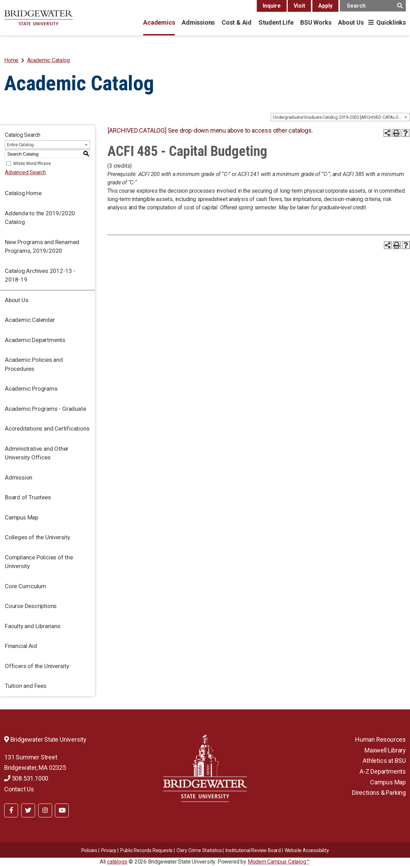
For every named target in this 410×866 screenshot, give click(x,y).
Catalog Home (23, 193)
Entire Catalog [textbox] (20, 144)
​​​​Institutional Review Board (253, 850)
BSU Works (315, 22)
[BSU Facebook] (11, 810)
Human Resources (380, 739)
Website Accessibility (307, 850)
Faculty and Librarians (32, 626)
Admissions (198, 22)
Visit (299, 5)
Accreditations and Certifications (47, 428)
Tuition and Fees (26, 685)
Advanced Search (25, 172)
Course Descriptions (31, 605)
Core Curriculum (25, 586)
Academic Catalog (48, 60)
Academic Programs (31, 388)
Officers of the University (37, 666)
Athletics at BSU (384, 760)
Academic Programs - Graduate (45, 408)
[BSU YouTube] (62, 810)
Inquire (272, 5)
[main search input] (373, 5)
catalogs (117, 861)
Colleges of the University (37, 537)
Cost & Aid (237, 22)
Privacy (109, 850)
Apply (325, 5)
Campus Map (21, 517)
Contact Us (19, 789)
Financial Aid (21, 645)
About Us (350, 22)
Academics (159, 22)
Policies (89, 850)
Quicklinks (391, 22)
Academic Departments (35, 339)
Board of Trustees (28, 497)
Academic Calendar (30, 319)
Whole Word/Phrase (32, 163)
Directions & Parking (379, 792)
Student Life (276, 22)
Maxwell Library (385, 750)
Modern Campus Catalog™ (279, 861)
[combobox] (340, 117)
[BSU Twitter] (28, 810)
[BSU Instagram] (45, 810)
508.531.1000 (26, 778)
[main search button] (399, 5)
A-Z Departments (383, 771)
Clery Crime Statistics (199, 850)
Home (11, 60)
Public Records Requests (146, 850)
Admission (18, 477)
